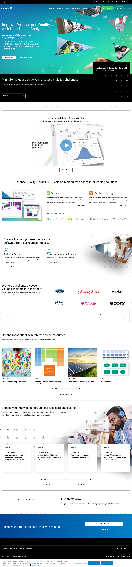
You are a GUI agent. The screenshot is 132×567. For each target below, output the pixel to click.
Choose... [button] (13, 95)
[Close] (129, 563)
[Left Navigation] (76, 313)
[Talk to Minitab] (104, 522)
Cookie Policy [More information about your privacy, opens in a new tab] (35, 565)
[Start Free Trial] (107, 8)
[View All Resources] (66, 392)
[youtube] (125, 547)
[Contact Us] (104, 528)
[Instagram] (129, 547)
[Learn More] (66, 170)
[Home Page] (8, 8)
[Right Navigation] (100, 313)
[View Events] (49, 483)
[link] (16, 362)
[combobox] (7, 2)
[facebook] (121, 547)
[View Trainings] (82, 483)
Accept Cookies (107, 563)
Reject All (94, 563)
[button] (129, 8)
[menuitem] (51, 8)
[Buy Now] (120, 8)
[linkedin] (117, 547)
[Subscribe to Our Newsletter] (27, 498)
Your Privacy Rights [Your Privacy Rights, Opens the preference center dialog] (81, 563)
